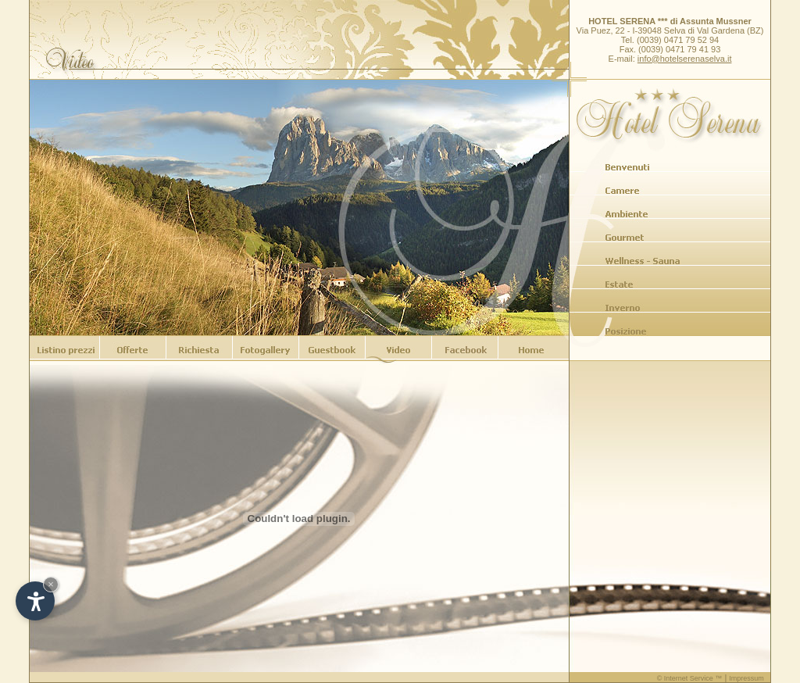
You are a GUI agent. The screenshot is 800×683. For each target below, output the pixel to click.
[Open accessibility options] (35, 600)
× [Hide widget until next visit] (51, 584)
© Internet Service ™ (690, 678)
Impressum (746, 678)
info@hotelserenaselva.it (685, 58)
